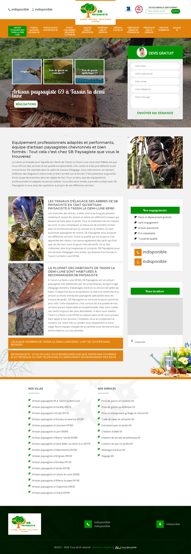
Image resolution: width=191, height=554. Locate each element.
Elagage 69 (177, 29)
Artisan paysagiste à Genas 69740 (49, 468)
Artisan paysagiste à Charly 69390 (49, 492)
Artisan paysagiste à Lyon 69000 (48, 431)
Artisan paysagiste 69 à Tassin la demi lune (17, 31)
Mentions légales (102, 547)
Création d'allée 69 (117, 29)
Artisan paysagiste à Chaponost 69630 (51, 486)
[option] (27, 71)
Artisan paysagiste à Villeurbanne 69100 (52, 450)
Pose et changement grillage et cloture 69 (70, 31)
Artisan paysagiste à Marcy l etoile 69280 (53, 437)
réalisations (26, 104)
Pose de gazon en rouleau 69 (34, 30)
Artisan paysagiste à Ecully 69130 (48, 413)
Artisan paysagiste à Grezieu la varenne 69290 (56, 419)
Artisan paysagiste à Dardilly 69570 (49, 407)
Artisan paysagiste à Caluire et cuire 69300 (54, 474)
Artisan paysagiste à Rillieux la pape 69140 (53, 480)
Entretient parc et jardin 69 (103, 30)
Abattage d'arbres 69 (163, 29)
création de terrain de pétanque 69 (133, 30)
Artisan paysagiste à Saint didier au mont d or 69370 (59, 443)
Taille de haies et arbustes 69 (87, 30)
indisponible (18, 9)
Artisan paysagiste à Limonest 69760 (50, 425)
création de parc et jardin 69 (149, 30)
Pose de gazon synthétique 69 (50, 29)
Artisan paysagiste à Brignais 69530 (50, 456)
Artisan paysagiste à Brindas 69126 (49, 462)
